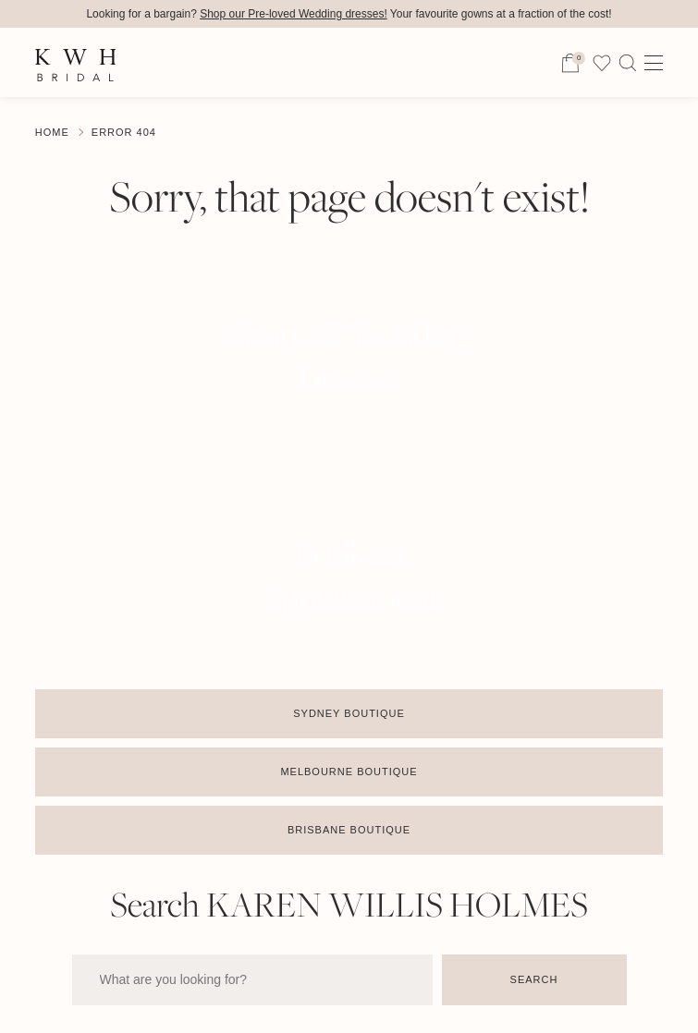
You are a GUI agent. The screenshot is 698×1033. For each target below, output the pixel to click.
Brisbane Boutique (349, 829)
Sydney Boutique (349, 713)
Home (52, 132)
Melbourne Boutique (348, 771)
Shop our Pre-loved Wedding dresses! (293, 13)
